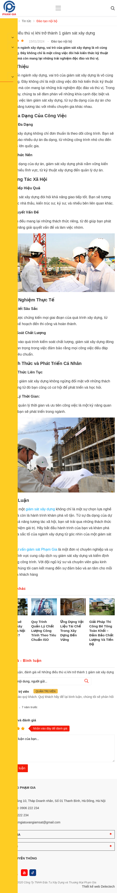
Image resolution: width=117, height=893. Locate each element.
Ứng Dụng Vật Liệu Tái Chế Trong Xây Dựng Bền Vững (72, 631)
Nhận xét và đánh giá (19, 720)
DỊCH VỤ (11, 846)
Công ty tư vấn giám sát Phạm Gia (30, 549)
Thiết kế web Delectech (98, 886)
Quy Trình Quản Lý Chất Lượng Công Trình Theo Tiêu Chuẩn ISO (43, 631)
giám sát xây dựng (40, 509)
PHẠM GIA (13, 834)
